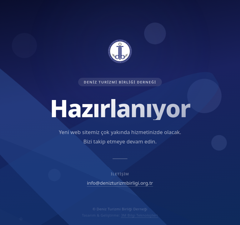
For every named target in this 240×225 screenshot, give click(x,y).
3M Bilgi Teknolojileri (139, 215)
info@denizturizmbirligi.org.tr (120, 183)
